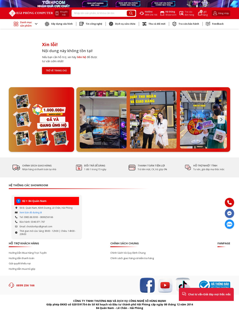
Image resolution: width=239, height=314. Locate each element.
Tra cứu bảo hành (185, 24)
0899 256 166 (25, 285)
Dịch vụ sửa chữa (122, 24)
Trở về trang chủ (56, 70)
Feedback (215, 24)
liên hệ (81, 57)
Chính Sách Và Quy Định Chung (127, 252)
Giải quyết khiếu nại (20, 263)
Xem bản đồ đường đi (31, 212)
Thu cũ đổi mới (153, 24)
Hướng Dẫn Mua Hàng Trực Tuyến (28, 252)
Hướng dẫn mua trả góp (22, 268)
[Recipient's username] (99, 13)
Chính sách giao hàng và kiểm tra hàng (132, 258)
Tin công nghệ (90, 24)
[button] (85, 119)
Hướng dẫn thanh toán (21, 258)
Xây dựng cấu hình (59, 24)
